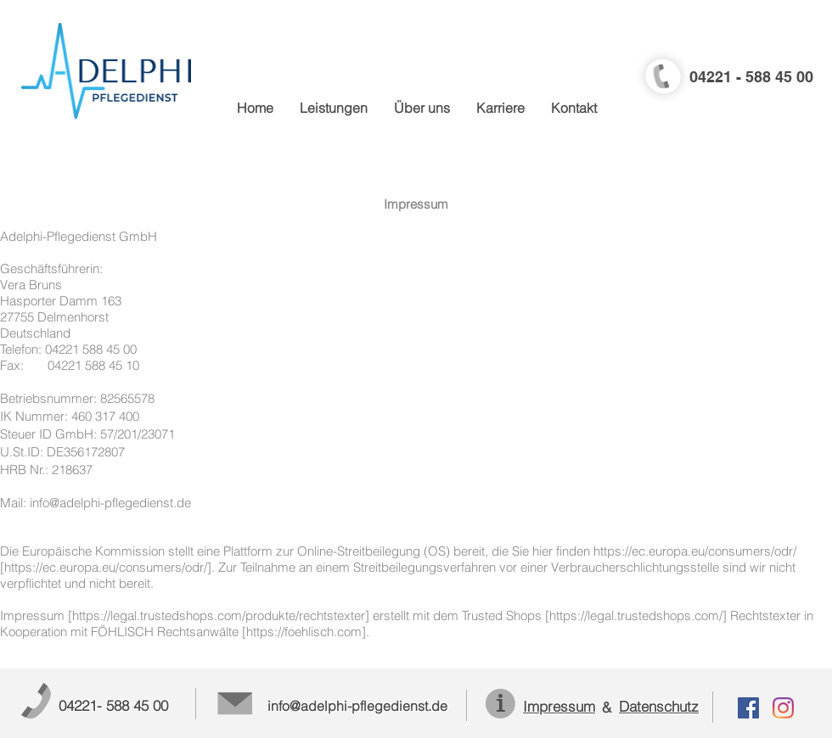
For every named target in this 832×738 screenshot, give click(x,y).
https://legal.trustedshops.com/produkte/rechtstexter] (220, 615)
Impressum (559, 706)
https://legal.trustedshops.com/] (638, 615)
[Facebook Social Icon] (748, 707)
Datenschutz (659, 706)
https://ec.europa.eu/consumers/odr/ (694, 551)
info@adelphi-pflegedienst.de (110, 503)
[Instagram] (783, 707)
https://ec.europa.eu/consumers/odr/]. (109, 567)
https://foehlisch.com (304, 631)
